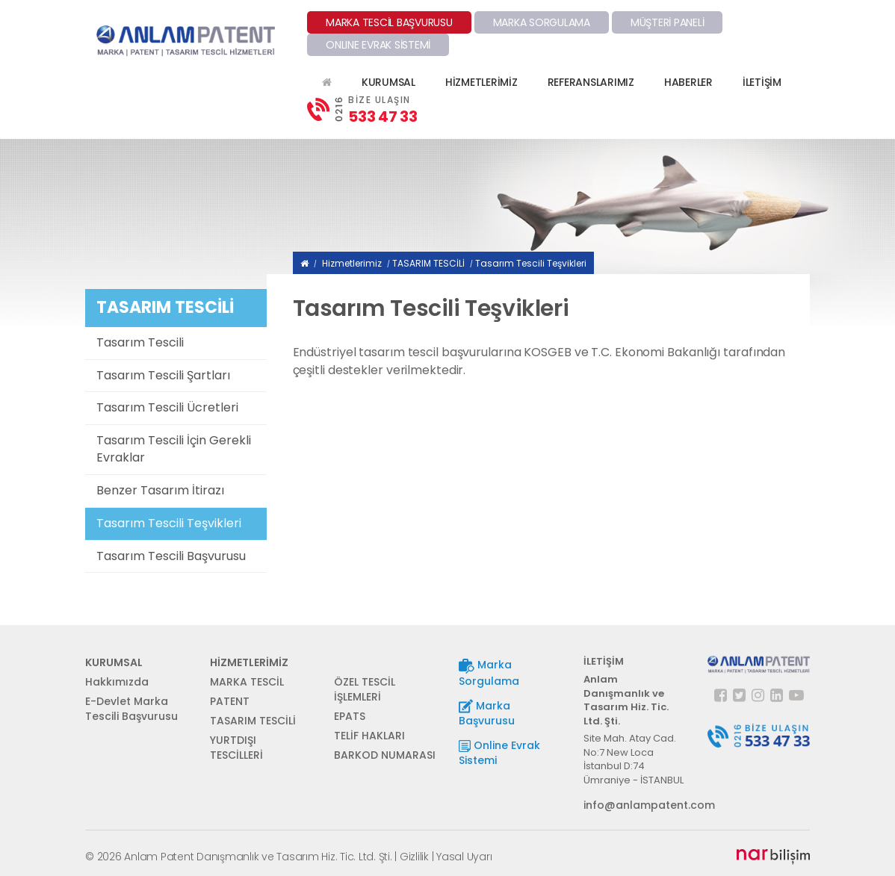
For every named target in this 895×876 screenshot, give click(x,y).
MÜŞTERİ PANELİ (667, 22)
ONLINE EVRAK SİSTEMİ (378, 44)
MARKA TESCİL (247, 681)
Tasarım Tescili (140, 342)
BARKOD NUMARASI (385, 755)
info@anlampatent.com (634, 805)
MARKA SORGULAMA (541, 22)
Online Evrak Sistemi (499, 753)
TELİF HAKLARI (369, 735)
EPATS (349, 716)
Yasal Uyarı (464, 856)
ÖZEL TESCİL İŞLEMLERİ (364, 689)
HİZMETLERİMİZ (481, 82)
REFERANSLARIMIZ (591, 82)
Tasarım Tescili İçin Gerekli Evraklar (173, 449)
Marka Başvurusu (487, 713)
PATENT (230, 701)
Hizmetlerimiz (352, 263)
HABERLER (688, 82)
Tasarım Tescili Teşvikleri (168, 523)
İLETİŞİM (762, 82)
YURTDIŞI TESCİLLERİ (236, 747)
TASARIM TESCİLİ (428, 263)
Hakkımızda (117, 681)
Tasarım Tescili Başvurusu (171, 556)
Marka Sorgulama (489, 672)
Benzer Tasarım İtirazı (160, 490)
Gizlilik (414, 856)
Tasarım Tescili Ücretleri (167, 407)
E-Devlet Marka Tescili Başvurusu (131, 709)
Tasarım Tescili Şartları (163, 375)
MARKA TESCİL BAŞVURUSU (389, 22)
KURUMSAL (388, 82)
